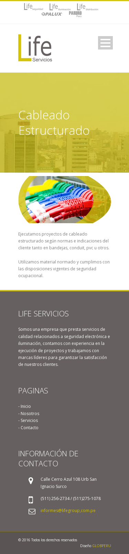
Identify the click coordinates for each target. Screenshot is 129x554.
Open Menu (105, 43)
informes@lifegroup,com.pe (68, 510)
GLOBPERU (101, 545)
